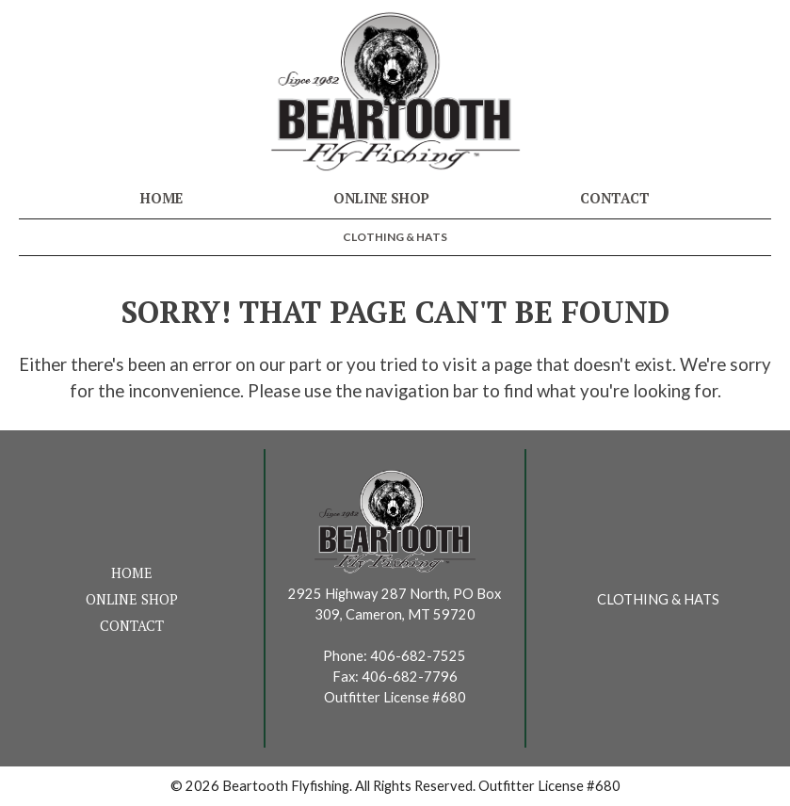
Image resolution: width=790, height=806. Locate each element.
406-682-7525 (418, 656)
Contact (615, 198)
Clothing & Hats (395, 237)
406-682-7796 (410, 677)
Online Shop (381, 198)
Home (161, 198)
